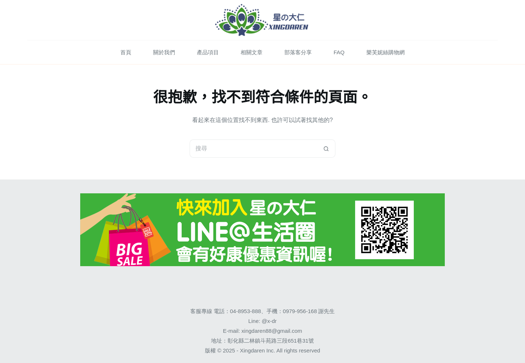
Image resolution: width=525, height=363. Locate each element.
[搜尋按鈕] (326, 148)
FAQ (339, 52)
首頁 (125, 52)
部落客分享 (298, 52)
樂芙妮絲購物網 (385, 52)
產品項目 (208, 52)
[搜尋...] (253, 148)
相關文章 (251, 52)
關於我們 (164, 52)
